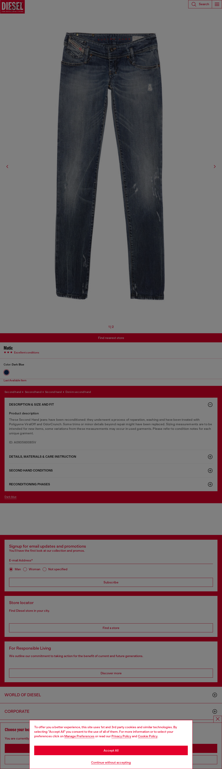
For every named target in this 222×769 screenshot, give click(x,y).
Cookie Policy (147, 736)
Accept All (111, 750)
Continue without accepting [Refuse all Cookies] (111, 762)
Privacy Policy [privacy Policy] (121, 736)
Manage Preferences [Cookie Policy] (79, 736)
